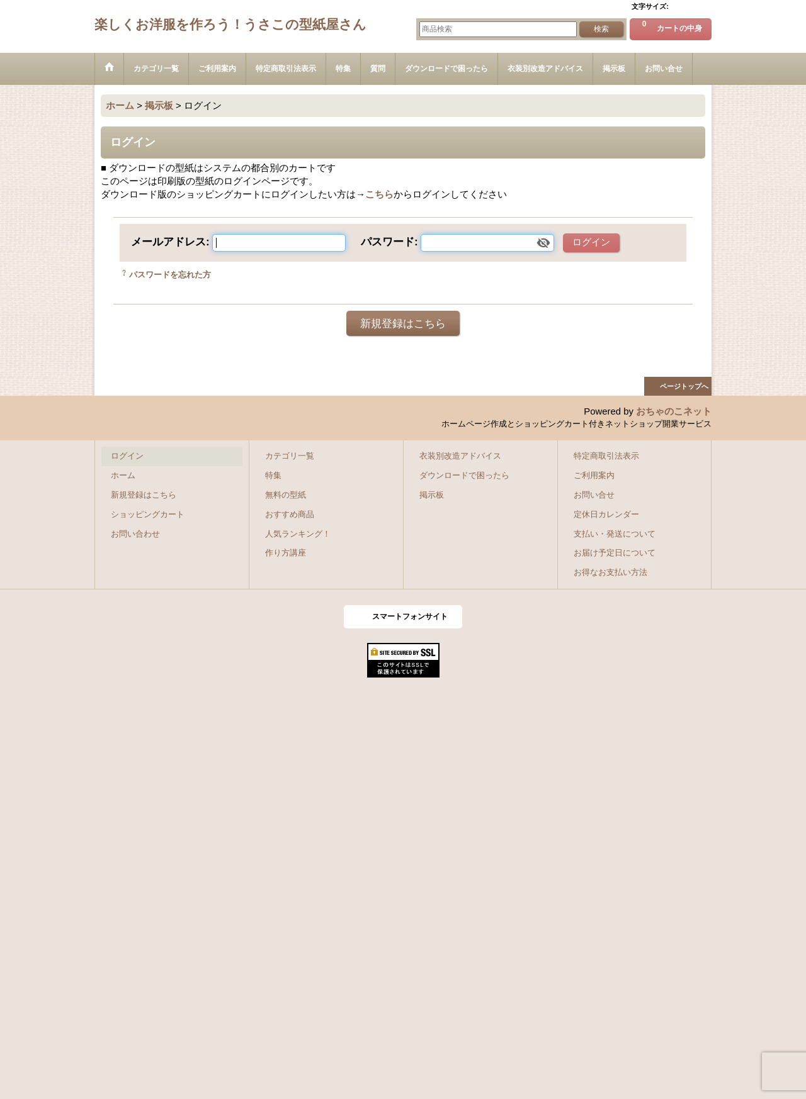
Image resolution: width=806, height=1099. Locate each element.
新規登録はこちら (403, 323)
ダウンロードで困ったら (464, 475)
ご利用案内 (594, 475)
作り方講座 (285, 553)
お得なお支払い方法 (610, 572)
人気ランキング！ (298, 534)
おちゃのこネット (674, 411)
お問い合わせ (135, 534)
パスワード (387, 241)
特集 (273, 475)
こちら (379, 194)
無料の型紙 (285, 495)
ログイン (127, 456)
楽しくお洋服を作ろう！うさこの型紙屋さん (230, 24)
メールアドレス (168, 241)
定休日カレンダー (606, 514)
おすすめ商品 (289, 514)
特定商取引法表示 (606, 456)
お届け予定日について (615, 553)
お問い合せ (594, 495)
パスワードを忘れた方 (170, 275)
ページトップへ (684, 386)
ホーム (123, 475)
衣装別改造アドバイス (460, 456)
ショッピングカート (147, 514)
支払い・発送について (615, 534)
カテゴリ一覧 (289, 456)
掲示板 (431, 495)
